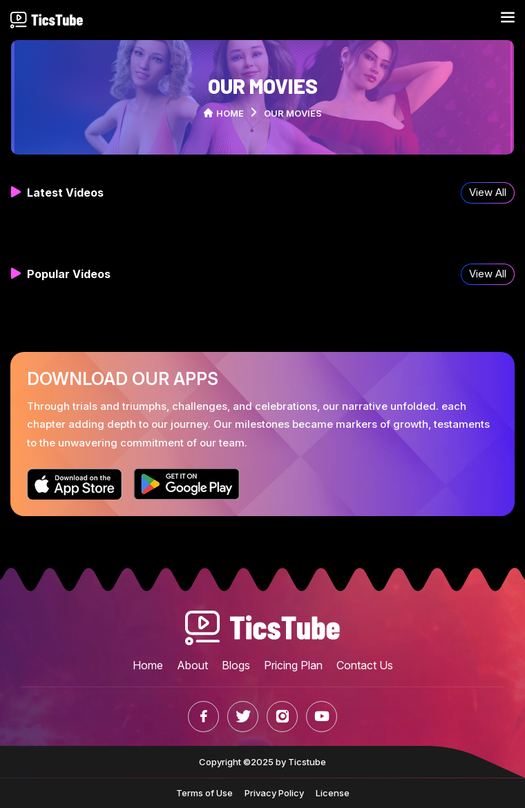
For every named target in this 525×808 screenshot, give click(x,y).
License (333, 792)
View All (487, 192)
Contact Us (364, 665)
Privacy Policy (274, 792)
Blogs (236, 665)
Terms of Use (204, 792)
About (192, 665)
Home (224, 113)
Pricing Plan (293, 665)
